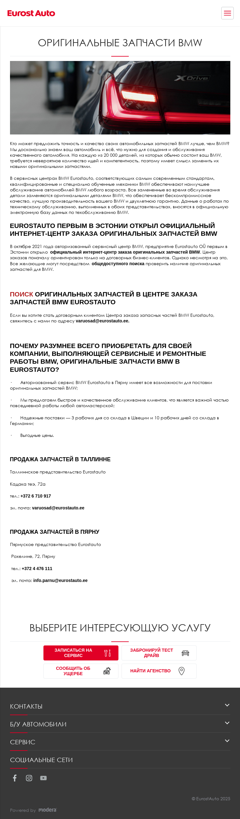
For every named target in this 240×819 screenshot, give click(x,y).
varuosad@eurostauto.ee (102, 320)
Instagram (29, 778)
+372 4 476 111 (37, 568)
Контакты (26, 706)
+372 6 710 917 (35, 495)
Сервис (22, 742)
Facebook (14, 778)
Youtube (43, 778)
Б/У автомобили (38, 724)
